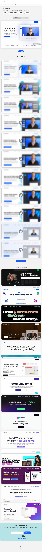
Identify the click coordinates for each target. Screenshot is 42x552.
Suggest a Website (21, 544)
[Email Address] (17, 532)
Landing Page (9, 4)
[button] (39, 1)
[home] (4, 1)
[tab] (17, 18)
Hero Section (16, 4)
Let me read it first (21, 538)
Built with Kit (21, 536)
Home (4, 4)
